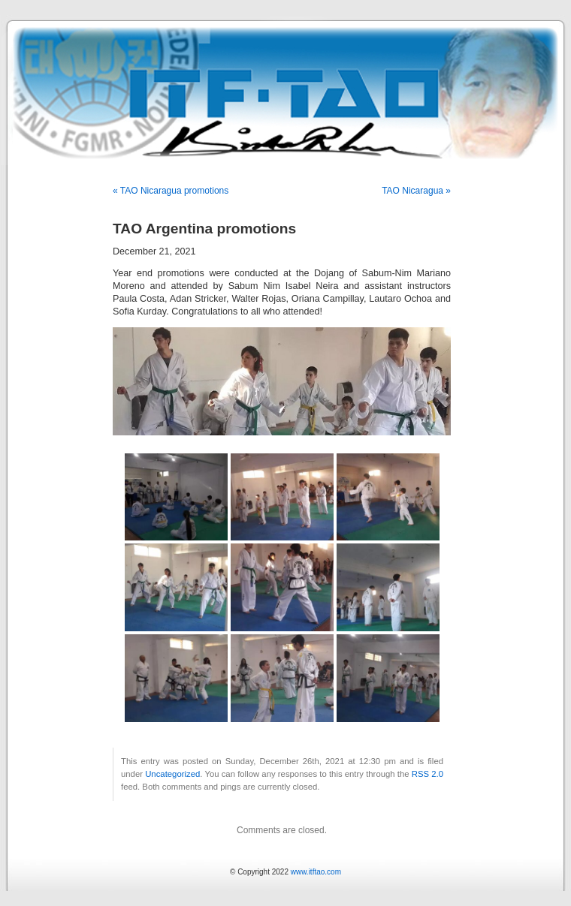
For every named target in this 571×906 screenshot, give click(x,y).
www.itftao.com (316, 872)
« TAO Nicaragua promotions (170, 190)
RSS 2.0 (427, 773)
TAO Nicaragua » (416, 190)
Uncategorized (172, 773)
